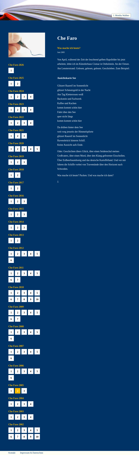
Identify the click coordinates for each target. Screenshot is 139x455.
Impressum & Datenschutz (31, 453)
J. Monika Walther (121, 15)
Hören (59, 23)
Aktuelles (33, 23)
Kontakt (11, 453)
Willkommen (15, 23)
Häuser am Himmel (108, 23)
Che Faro (73, 23)
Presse (127, 23)
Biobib (87, 23)
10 (37, 299)
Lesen (47, 23)
